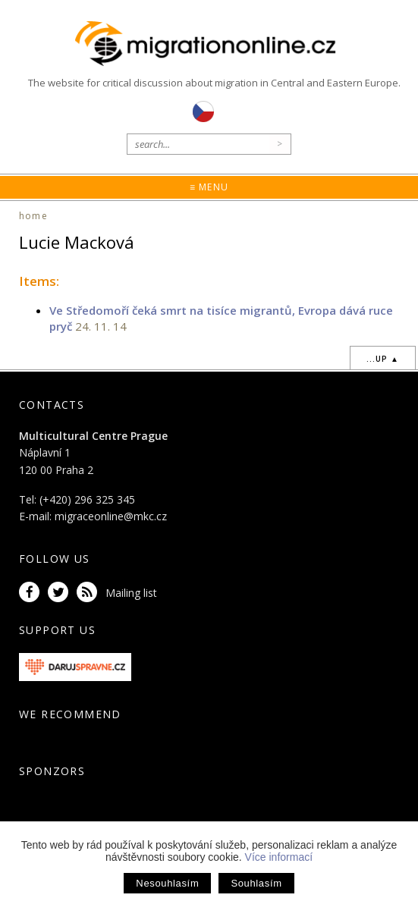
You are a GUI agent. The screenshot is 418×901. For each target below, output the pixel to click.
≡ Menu (209, 187)
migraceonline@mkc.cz (111, 516)
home (33, 215)
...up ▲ (382, 358)
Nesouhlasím (167, 883)
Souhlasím (256, 883)
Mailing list (131, 592)
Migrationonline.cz (209, 44)
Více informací (279, 857)
